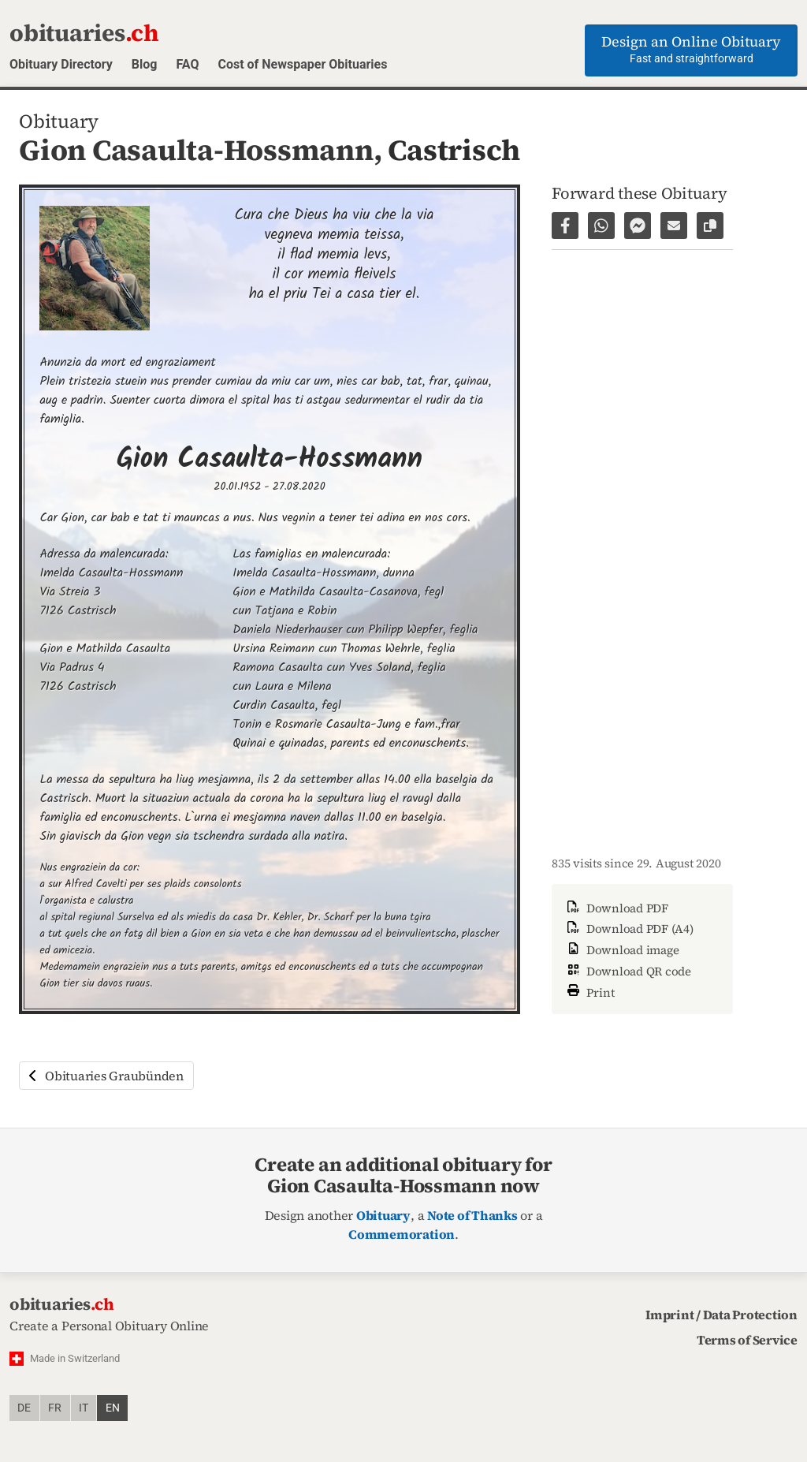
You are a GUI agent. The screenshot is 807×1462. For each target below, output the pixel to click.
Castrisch (454, 150)
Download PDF (616, 908)
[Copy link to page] (710, 225)
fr (54, 1408)
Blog (145, 64)
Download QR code (627, 971)
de (24, 1408)
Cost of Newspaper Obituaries (302, 64)
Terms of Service (747, 1339)
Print (589, 991)
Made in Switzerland (75, 1358)
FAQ (187, 64)
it (83, 1408)
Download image (621, 950)
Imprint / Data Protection (721, 1314)
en (113, 1408)
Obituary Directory (61, 64)
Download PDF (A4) (629, 928)
